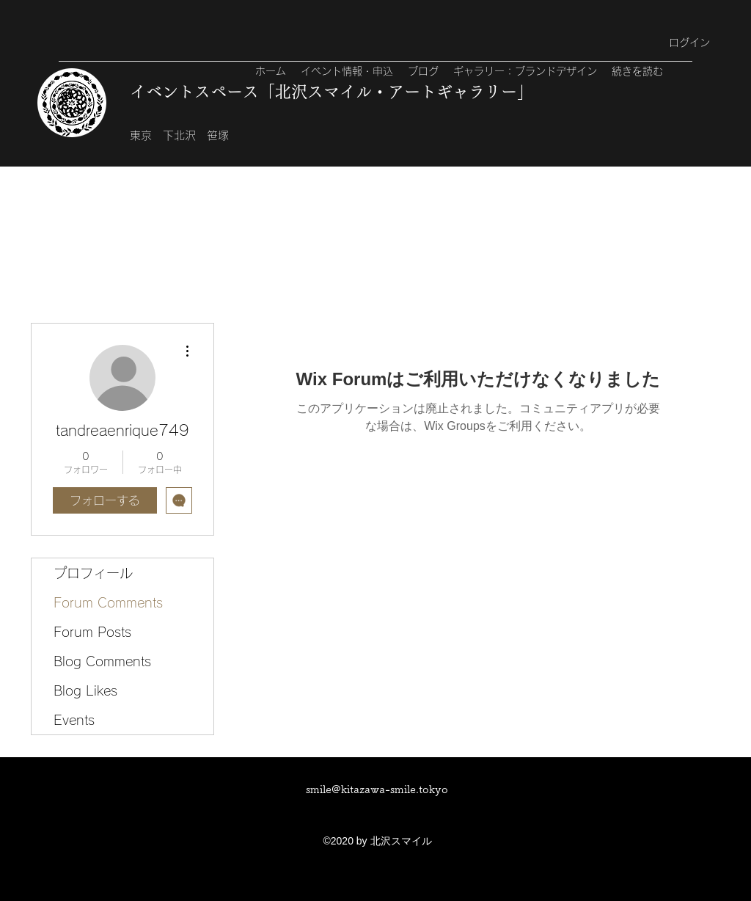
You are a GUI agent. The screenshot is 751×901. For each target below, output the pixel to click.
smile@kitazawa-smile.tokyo (377, 789)
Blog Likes (85, 690)
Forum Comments (108, 602)
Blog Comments (102, 661)
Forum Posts (92, 631)
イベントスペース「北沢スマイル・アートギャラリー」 (331, 92)
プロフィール (93, 573)
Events (74, 719)
